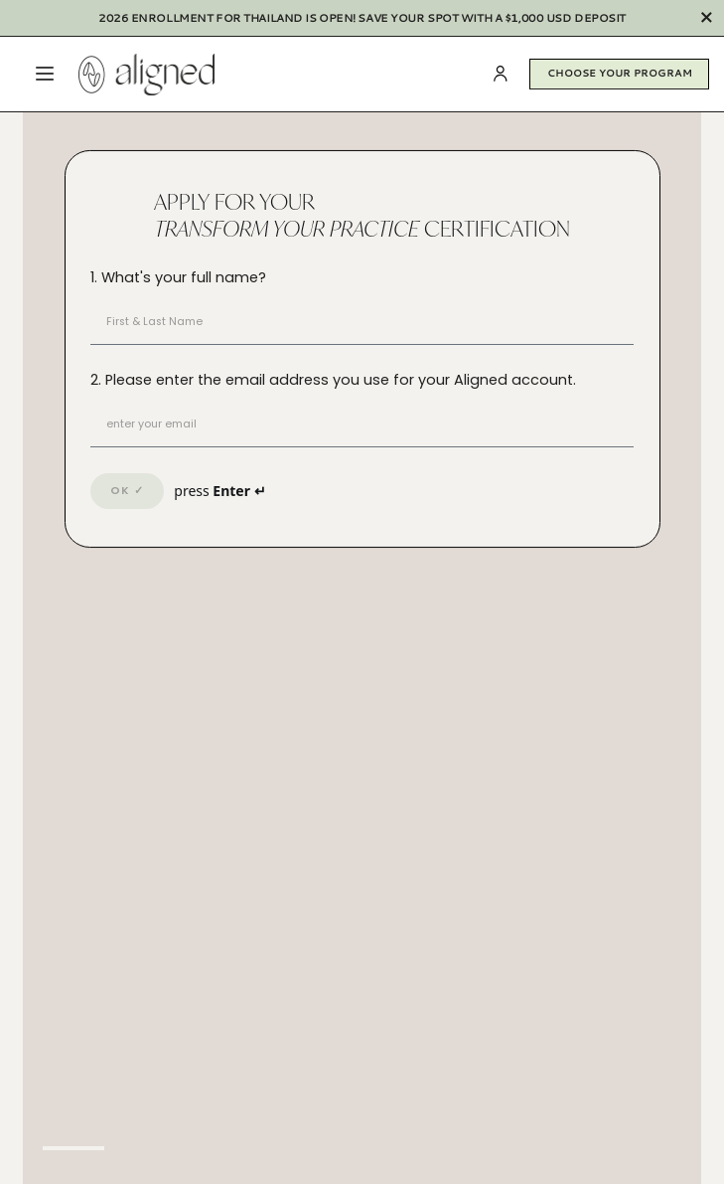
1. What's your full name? (178, 277)
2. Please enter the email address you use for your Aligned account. (333, 380)
